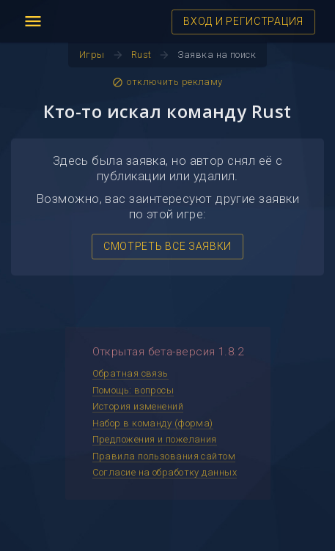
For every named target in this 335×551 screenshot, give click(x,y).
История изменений (138, 406)
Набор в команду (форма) (152, 423)
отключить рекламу (167, 82)
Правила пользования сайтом (164, 456)
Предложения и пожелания (154, 439)
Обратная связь (130, 373)
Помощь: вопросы (133, 390)
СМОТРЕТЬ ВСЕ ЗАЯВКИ (167, 246)
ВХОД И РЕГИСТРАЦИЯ (243, 21)
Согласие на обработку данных (165, 472)
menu (33, 21)
